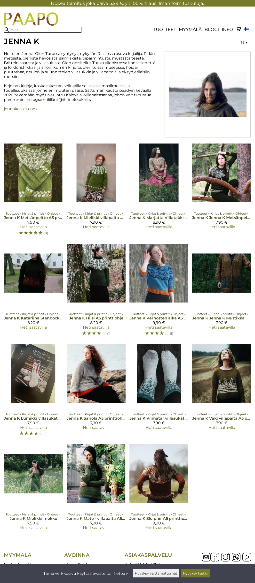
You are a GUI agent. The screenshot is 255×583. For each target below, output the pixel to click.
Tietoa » (120, 573)
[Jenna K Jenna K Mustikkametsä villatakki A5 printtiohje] (221, 292)
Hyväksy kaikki (195, 573)
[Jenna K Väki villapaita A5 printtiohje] (221, 392)
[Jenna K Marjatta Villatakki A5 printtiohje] (158, 192)
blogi (212, 29)
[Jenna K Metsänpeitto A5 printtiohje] (33, 192)
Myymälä (190, 29)
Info (227, 29)
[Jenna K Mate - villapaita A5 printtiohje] (96, 489)
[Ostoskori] (238, 29)
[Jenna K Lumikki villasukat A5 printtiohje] (33, 392)
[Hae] (42, 30)
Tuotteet (164, 29)
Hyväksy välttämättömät (156, 573)
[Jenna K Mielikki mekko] (33, 489)
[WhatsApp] (236, 557)
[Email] (206, 560)
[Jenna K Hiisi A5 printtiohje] (96, 292)
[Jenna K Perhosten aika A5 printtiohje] (158, 292)
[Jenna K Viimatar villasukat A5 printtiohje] (158, 392)
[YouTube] (246, 557)
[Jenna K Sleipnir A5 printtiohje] (158, 489)
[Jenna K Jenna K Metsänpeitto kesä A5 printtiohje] (221, 192)
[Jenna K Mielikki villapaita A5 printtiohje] (96, 192)
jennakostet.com (20, 108)
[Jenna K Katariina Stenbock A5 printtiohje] (33, 292)
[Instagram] (225, 557)
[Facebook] (214, 557)
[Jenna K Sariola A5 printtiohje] (96, 392)
